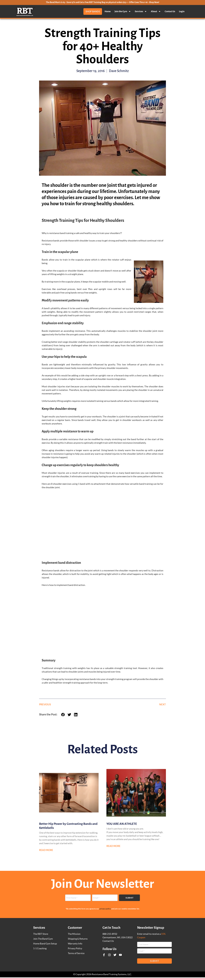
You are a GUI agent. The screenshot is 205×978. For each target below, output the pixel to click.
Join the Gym (123, 11)
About (156, 11)
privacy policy (105, 909)
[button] (64, 715)
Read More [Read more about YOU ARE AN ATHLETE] (113, 846)
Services (141, 11)
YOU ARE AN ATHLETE (121, 824)
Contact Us (170, 11)
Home (108, 11)
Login (181, 11)
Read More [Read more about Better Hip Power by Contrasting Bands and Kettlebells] (46, 850)
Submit (129, 898)
